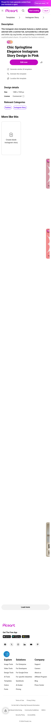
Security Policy (20, 715)
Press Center (39, 685)
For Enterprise (21, 664)
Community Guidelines (32, 710)
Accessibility (31, 715)
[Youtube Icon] (31, 644)
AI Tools (7, 677)
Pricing (18, 689)
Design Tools (8, 673)
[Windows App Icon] (26, 637)
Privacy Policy (31, 700)
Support (37, 664)
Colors (6, 685)
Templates (8, 681)
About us (38, 673)
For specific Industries (24, 677)
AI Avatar (19, 685)
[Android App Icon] (16, 637)
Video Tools (8, 668)
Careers (37, 668)
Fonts (6, 689)
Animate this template (18, 74)
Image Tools (8, 664)
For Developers (21, 668)
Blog (36, 681)
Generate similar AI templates (21, 69)
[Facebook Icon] (5, 644)
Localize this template (18, 78)
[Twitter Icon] (11, 644)
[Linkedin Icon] (24, 644)
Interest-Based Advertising (14, 710)
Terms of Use (20, 700)
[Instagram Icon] (18, 644)
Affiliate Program (41, 677)
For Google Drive (22, 673)
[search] (23, 10)
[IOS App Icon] (7, 637)
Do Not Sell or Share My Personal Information (25, 705)
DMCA (43, 710)
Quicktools (20, 681)
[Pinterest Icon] (37, 644)
